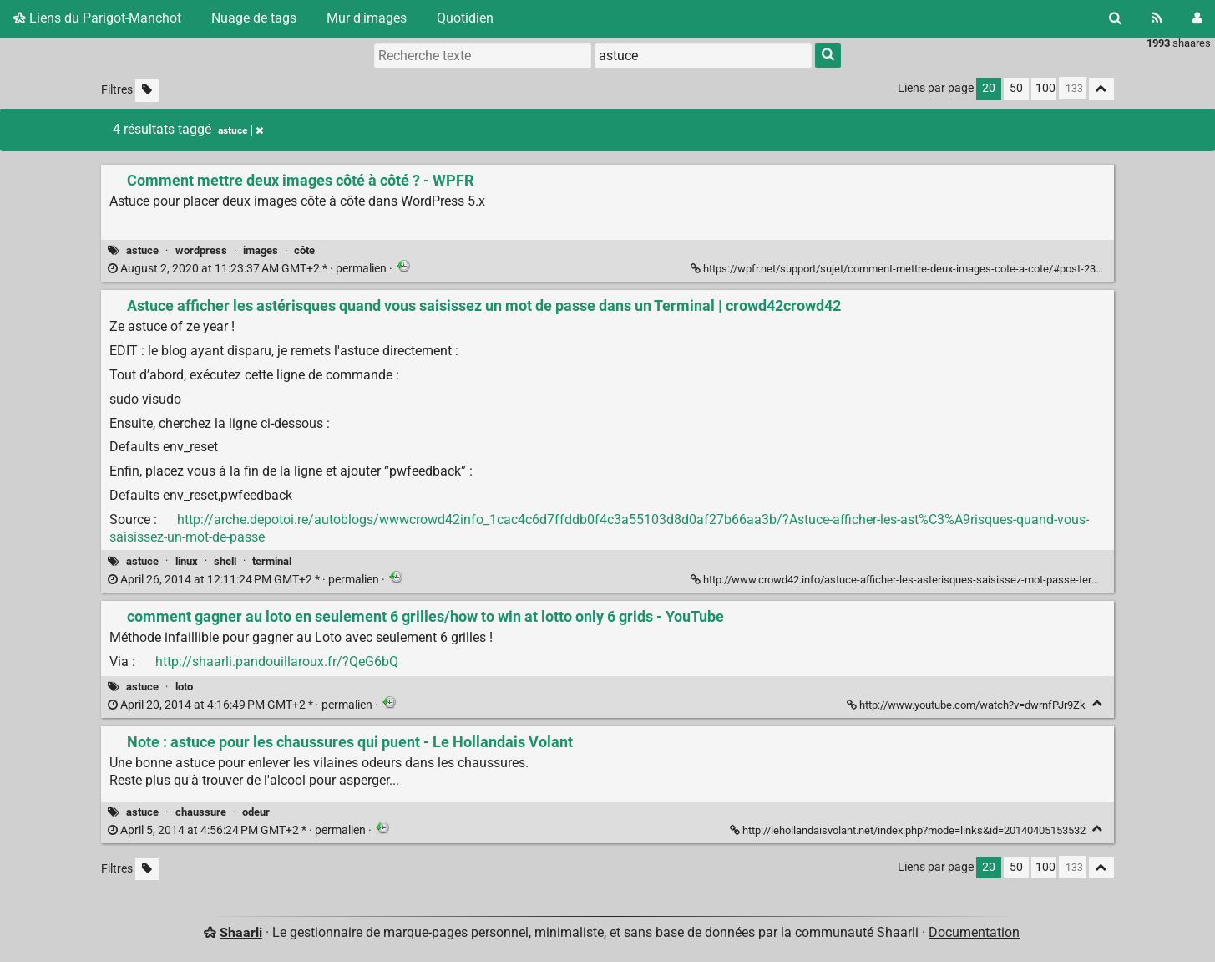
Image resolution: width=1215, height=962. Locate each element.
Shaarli (241, 932)
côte (304, 250)
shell (225, 561)
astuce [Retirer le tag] (240, 130)
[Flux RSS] (1157, 18)
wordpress (201, 250)
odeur (256, 812)
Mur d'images (367, 18)
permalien (248, 269)
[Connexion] (1197, 18)
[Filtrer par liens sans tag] (147, 90)
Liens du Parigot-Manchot (97, 18)
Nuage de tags (253, 18)
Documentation (974, 932)
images (260, 250)
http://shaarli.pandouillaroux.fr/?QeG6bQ (276, 661)
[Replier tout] (1101, 89)
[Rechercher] (1115, 18)
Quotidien (465, 18)
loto (184, 686)
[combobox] (703, 55)
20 (988, 88)
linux (186, 561)
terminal (271, 561)
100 (1045, 88)
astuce (142, 250)
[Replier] (1097, 703)
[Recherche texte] (482, 55)
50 (1016, 88)
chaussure (200, 812)
